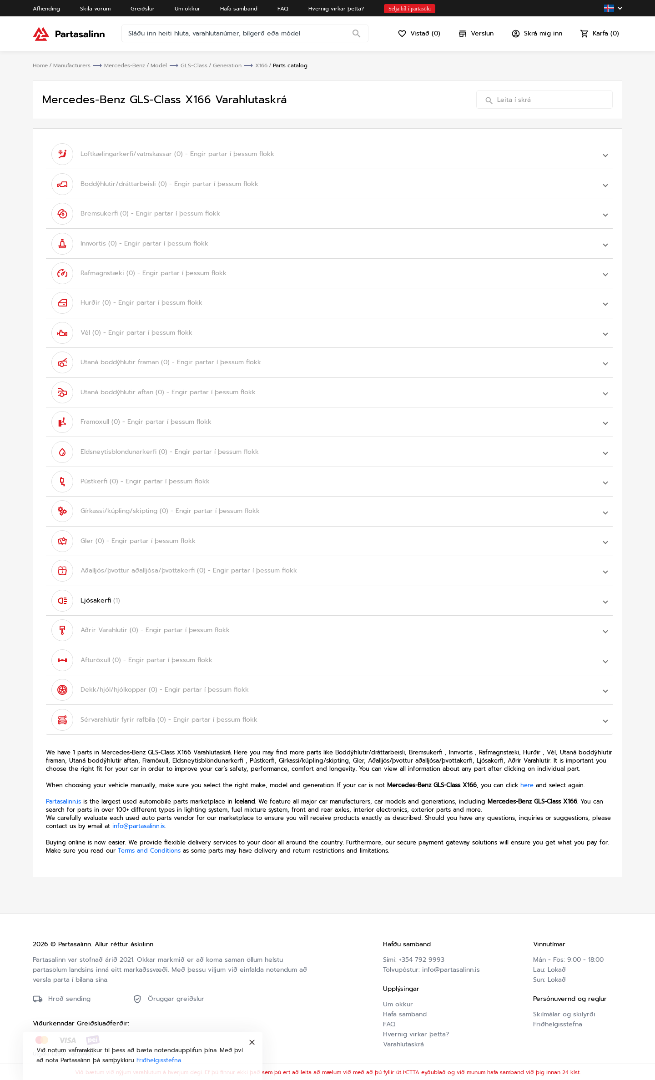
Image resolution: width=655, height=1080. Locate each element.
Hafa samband (405, 1010)
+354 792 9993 (421, 955)
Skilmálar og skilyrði (564, 1010)
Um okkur (398, 1000)
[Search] (356, 34)
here (527, 781)
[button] (329, 154)
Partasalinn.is (63, 797)
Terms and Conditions (149, 846)
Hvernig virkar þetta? (416, 1030)
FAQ (389, 1020)
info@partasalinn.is (138, 822)
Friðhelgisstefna (557, 1020)
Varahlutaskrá (403, 1040)
